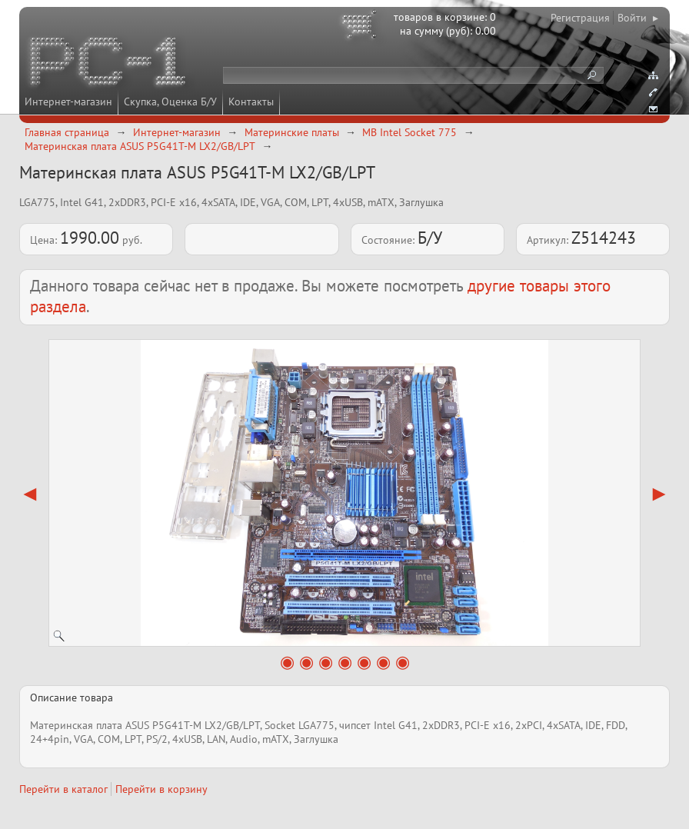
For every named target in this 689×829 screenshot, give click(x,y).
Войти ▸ (637, 18)
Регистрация (580, 18)
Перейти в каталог (63, 789)
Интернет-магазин (68, 101)
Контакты (251, 101)
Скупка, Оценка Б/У (170, 101)
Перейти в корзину (161, 789)
